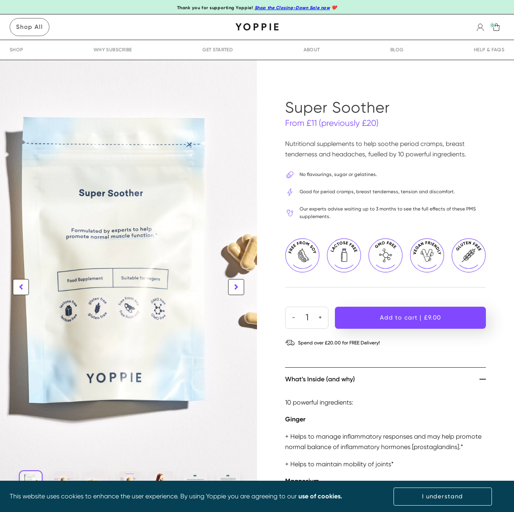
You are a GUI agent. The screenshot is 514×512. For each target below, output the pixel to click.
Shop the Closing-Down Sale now (292, 7)
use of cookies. (320, 496)
